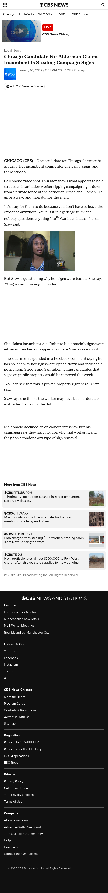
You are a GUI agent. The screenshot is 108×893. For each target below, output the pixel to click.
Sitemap (10, 723)
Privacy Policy (14, 781)
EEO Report (12, 762)
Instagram (11, 664)
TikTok (8, 671)
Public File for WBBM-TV (21, 742)
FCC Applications (16, 756)
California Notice (16, 788)
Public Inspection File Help (23, 749)
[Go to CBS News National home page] (54, 5)
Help (7, 840)
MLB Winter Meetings (19, 625)
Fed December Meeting (21, 612)
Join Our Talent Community (23, 833)
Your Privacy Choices (19, 794)
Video (76, 14)
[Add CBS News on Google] (24, 86)
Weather (45, 14)
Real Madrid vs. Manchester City (26, 632)
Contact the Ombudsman (22, 853)
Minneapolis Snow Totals (21, 619)
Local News (12, 50)
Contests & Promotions (20, 710)
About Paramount (16, 820)
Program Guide (14, 703)
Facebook (11, 658)
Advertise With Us (16, 717)
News (29, 14)
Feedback (11, 847)
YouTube (10, 651)
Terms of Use (13, 801)
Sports (62, 14)
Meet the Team (14, 697)
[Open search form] (103, 5)
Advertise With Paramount (22, 827)
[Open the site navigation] (20, 5)
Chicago (9, 14)
